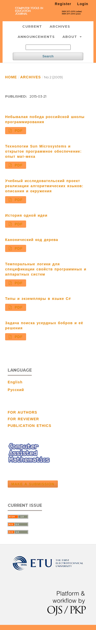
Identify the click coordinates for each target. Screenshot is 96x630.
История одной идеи (26, 215)
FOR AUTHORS (22, 412)
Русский (16, 390)
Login (82, 4)
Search (48, 56)
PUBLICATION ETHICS (29, 426)
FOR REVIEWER (23, 419)
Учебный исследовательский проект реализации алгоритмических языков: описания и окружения (44, 186)
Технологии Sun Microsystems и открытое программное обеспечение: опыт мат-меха (43, 151)
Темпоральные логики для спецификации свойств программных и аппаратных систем (45, 269)
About (70, 37)
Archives (60, 26)
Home (11, 77)
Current (32, 26)
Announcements (36, 37)
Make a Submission (32, 484)
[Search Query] (48, 47)
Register (63, 4)
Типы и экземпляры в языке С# (38, 299)
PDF (18, 131)
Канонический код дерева (31, 240)
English (15, 382)
